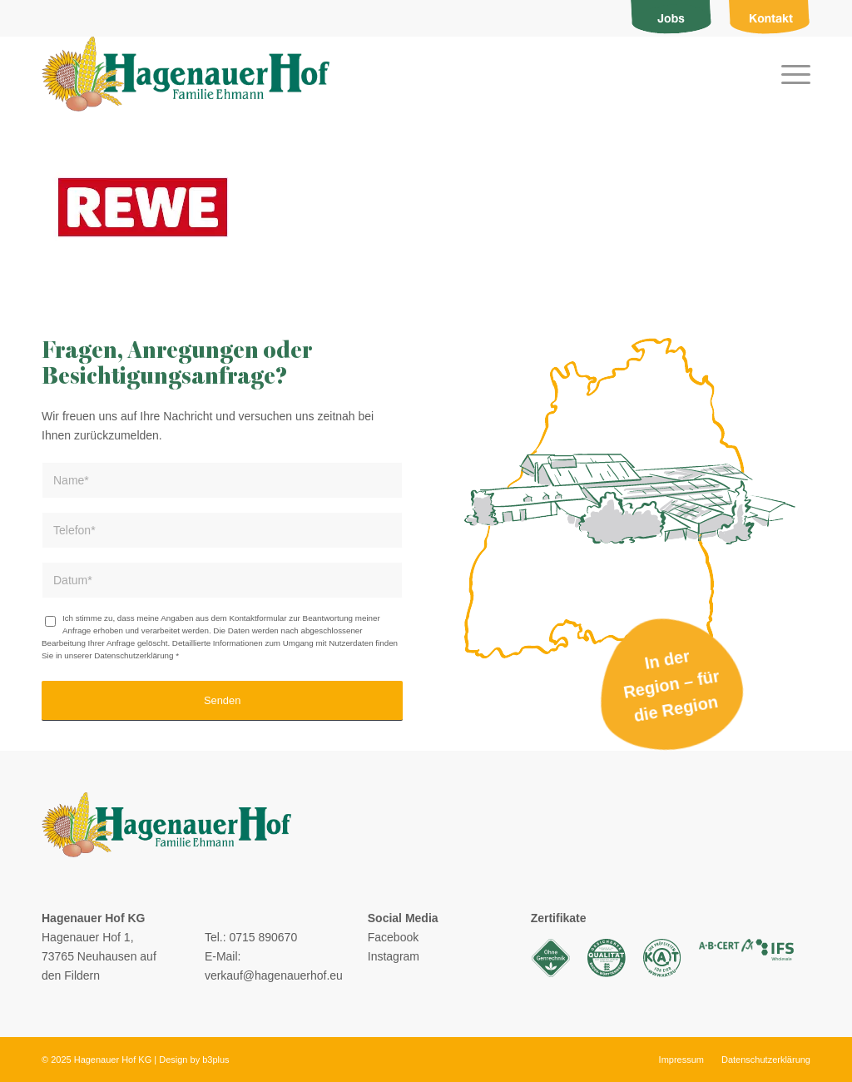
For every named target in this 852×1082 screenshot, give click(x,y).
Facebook (393, 937)
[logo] (185, 74)
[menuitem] (671, 18)
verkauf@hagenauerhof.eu (274, 975)
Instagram (393, 956)
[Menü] (790, 74)
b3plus (215, 1060)
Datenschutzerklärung (133, 655)
